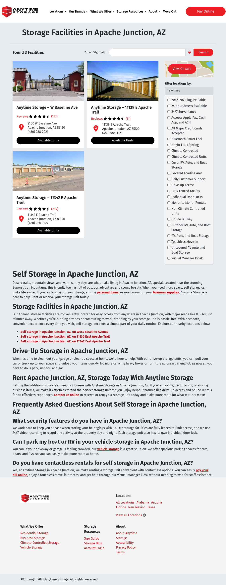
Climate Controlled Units (189, 157)
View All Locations (131, 515)
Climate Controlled (184, 151)
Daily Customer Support (188, 179)
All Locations (125, 502)
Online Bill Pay (181, 219)
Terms (120, 552)
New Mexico (136, 507)
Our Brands (77, 11)
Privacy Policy (126, 547)
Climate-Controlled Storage (39, 543)
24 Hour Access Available (189, 106)
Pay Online (202, 11)
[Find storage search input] (147, 52)
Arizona (156, 502)
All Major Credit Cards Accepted (186, 130)
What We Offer (100, 11)
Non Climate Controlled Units (188, 211)
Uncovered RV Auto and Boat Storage (188, 250)
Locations (57, 11)
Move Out (169, 11)
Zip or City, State (94, 52)
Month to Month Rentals (188, 203)
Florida (121, 507)
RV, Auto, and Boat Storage (190, 236)
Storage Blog (93, 543)
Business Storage (32, 538)
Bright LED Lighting (185, 145)
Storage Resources (130, 11)
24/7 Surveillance (183, 112)
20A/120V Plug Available (188, 100)
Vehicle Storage (31, 547)
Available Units (48, 140)
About (153, 11)
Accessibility (125, 543)
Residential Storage (34, 533)
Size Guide (91, 538)
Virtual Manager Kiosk (187, 258)
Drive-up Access (182, 185)
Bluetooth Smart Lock (186, 139)
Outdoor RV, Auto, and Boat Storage (191, 227)
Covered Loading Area (186, 173)
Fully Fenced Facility (185, 191)
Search (203, 52)
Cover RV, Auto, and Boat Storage (189, 165)
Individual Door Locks (186, 197)
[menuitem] (58, 11)
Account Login (94, 548)
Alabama (143, 502)
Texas (151, 507)
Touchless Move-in (184, 242)
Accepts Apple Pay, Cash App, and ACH (188, 120)
